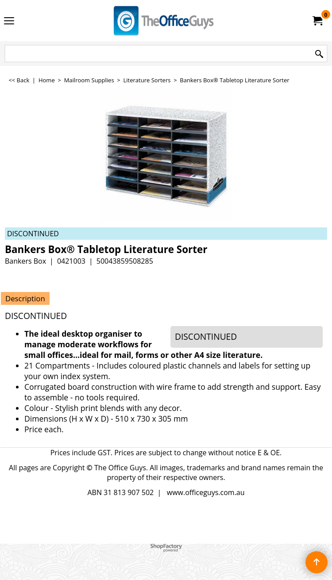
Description (25, 298)
